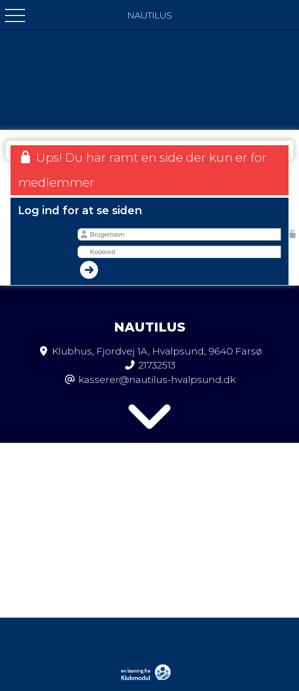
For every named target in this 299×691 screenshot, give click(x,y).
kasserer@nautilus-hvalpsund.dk (157, 379)
